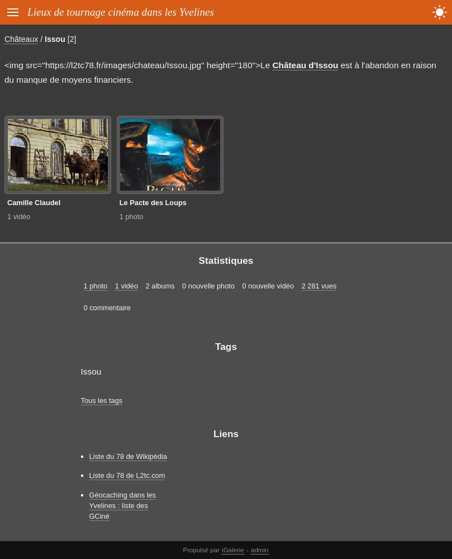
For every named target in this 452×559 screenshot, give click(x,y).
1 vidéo (18, 216)
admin (259, 550)
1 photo (132, 216)
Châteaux (21, 39)
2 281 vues (319, 286)
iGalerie (233, 550)
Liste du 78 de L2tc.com (127, 475)
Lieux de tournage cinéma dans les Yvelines (120, 12)
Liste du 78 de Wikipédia (128, 456)
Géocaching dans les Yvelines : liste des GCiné (122, 505)
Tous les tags (102, 400)
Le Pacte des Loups (153, 202)
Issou (55, 39)
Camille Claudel (33, 202)
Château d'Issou (305, 65)
